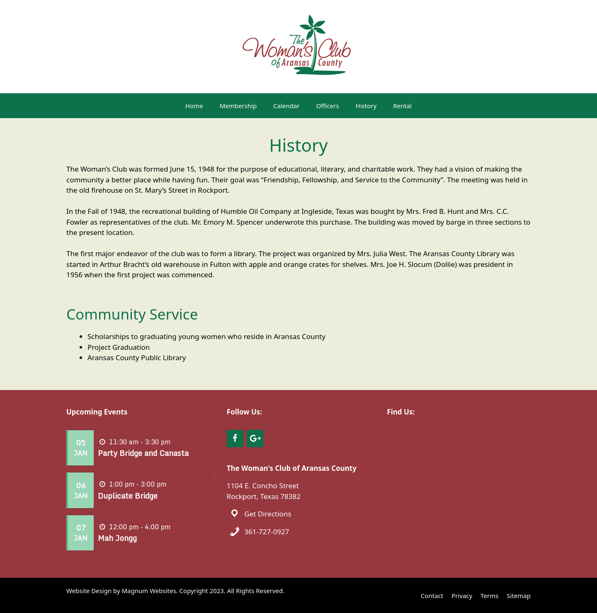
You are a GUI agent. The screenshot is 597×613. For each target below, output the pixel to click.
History (366, 106)
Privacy (461, 595)
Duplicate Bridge (128, 495)
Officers (327, 106)
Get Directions (267, 514)
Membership (238, 106)
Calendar (286, 106)
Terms (489, 595)
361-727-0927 (266, 531)
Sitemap (519, 595)
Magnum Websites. (150, 590)
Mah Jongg (117, 538)
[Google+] (255, 438)
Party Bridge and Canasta (143, 453)
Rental (402, 106)
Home (194, 106)
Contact (432, 595)
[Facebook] (235, 438)
